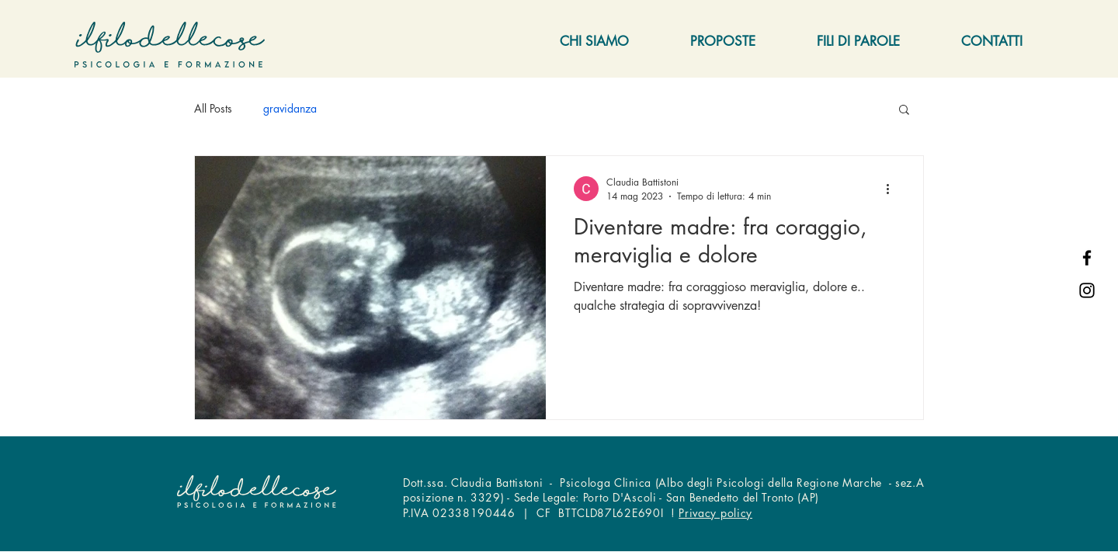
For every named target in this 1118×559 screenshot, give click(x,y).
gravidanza (290, 108)
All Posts (213, 108)
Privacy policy (715, 512)
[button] (904, 110)
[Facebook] (1087, 258)
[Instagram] (1087, 290)
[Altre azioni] (893, 188)
